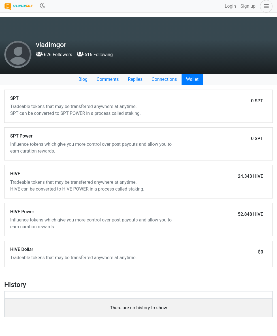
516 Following (95, 54)
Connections (164, 79)
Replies (135, 79)
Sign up (247, 6)
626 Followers (54, 54)
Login (230, 6)
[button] (265, 6)
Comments (108, 79)
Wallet (192, 79)
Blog (83, 79)
